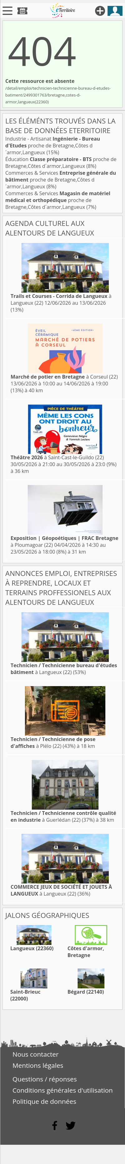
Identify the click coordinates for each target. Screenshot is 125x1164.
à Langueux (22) (64, 669)
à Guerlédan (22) (63, 816)
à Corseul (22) (64, 376)
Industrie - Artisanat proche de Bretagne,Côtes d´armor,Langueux (52, 145)
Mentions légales (37, 1065)
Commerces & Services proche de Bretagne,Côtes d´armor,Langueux (60, 179)
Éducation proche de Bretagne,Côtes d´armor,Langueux (60, 162)
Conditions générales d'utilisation (62, 1090)
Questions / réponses (44, 1079)
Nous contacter (35, 1054)
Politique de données (44, 1101)
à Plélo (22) (53, 742)
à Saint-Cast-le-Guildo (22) (57, 457)
